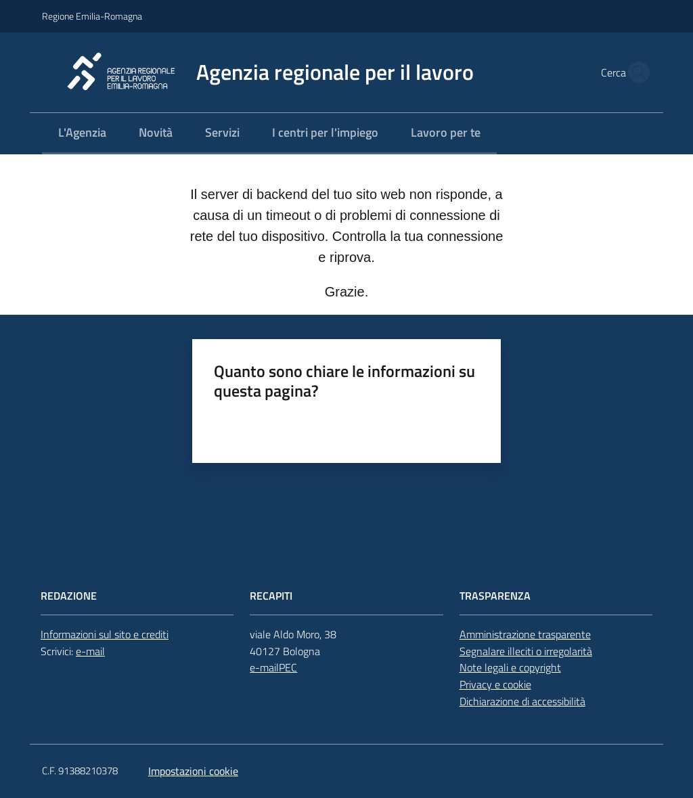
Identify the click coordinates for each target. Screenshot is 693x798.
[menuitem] (82, 133)
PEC (288, 667)
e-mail (90, 651)
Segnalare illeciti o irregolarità (526, 651)
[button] (635, 72)
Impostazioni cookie (193, 771)
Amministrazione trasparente (525, 634)
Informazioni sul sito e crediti (105, 634)
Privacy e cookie (495, 684)
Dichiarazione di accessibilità (522, 701)
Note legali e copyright (510, 667)
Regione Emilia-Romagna (92, 16)
